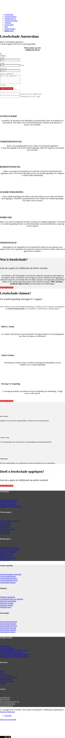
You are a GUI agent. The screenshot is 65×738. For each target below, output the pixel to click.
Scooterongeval (5, 525)
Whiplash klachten (7, 603)
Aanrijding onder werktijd (9, 550)
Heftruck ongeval (6, 556)
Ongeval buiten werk (7, 558)
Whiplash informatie (7, 597)
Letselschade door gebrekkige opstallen (14, 657)
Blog (2, 671)
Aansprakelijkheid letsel (9, 580)
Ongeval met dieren (7, 648)
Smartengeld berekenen (8, 626)
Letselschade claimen (7, 582)
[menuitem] (35, 15)
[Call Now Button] (5, 737)
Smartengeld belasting (8, 628)
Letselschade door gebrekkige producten (14, 654)
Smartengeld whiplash (8, 630)
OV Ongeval (4, 533)
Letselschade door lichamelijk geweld (13, 650)
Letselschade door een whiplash (11, 599)
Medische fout (5, 646)
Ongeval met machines (8, 552)
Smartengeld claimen (7, 632)
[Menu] (9, 31)
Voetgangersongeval (7, 529)
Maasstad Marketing (7, 712)
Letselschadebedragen (8, 576)
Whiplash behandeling (8, 601)
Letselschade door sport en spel (11, 652)
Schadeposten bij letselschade (10, 506)
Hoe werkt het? (5, 675)
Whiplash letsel (5, 607)
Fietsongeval (4, 531)
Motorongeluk (5, 527)
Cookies (3, 683)
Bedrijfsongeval (6, 548)
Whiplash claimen (6, 605)
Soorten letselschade (7, 502)
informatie (16, 521)
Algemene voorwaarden (8, 677)
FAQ (2, 673)
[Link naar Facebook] (8, 716)
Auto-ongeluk (5, 523)
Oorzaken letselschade (8, 504)
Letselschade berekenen (8, 578)
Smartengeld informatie (8, 622)
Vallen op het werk (7, 554)
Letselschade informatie (8, 500)
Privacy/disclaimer (7, 681)
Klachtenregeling (6, 679)
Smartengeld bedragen (8, 624)
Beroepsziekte (5, 560)
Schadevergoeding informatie (10, 574)
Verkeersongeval (6, 521)
